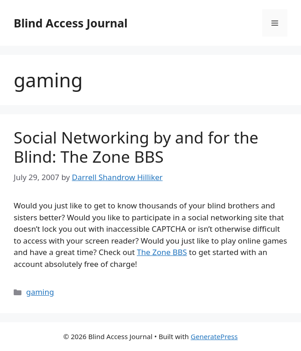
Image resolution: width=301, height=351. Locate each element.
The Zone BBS (162, 252)
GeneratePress (214, 336)
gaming (40, 292)
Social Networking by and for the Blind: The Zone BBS (136, 147)
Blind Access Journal (71, 23)
